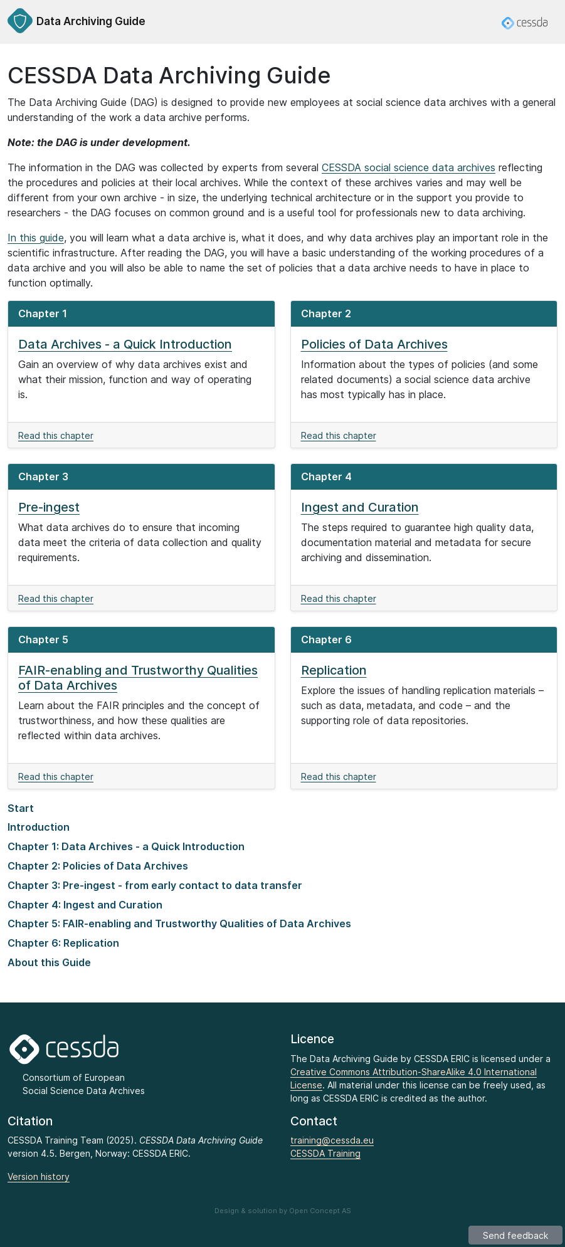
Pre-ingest (49, 507)
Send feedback (515, 1235)
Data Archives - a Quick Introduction (125, 344)
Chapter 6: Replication (63, 943)
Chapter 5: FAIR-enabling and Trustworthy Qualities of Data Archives (179, 923)
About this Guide (49, 962)
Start (21, 808)
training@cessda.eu (332, 1140)
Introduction (39, 827)
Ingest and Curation (360, 507)
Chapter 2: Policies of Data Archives (98, 866)
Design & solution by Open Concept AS (282, 1210)
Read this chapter (55, 435)
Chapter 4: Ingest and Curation (85, 904)
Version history (39, 1176)
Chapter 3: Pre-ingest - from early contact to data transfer (155, 885)
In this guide (36, 237)
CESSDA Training (325, 1153)
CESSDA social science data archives (408, 167)
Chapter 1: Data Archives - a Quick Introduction (126, 846)
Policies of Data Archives (374, 344)
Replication (334, 670)
